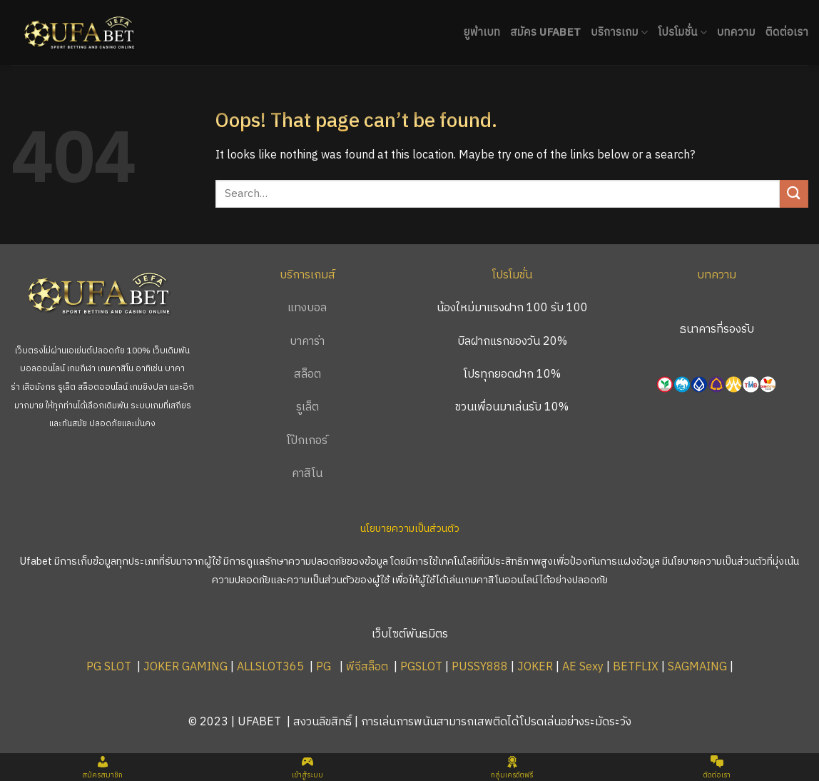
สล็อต (307, 374)
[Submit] (794, 194)
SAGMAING (697, 667)
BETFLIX (635, 667)
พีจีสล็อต (368, 667)
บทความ (736, 32)
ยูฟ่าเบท (481, 32)
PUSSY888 (480, 667)
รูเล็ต (307, 407)
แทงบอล (307, 308)
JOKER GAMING (185, 667)
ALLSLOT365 (270, 667)
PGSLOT (421, 667)
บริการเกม (619, 32)
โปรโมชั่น (682, 32)
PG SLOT (108, 667)
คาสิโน (307, 473)
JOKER (535, 667)
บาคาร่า (307, 341)
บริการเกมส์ (307, 275)
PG (323, 667)
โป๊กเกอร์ (307, 440)
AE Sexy (583, 667)
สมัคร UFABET (545, 32)
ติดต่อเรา (786, 32)
